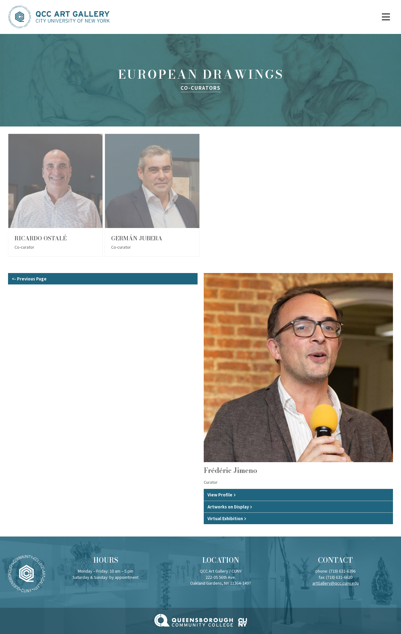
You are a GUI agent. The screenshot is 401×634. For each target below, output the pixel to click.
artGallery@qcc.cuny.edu (335, 583)
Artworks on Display (228, 507)
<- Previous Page (29, 279)
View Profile (219, 495)
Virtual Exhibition (225, 518)
